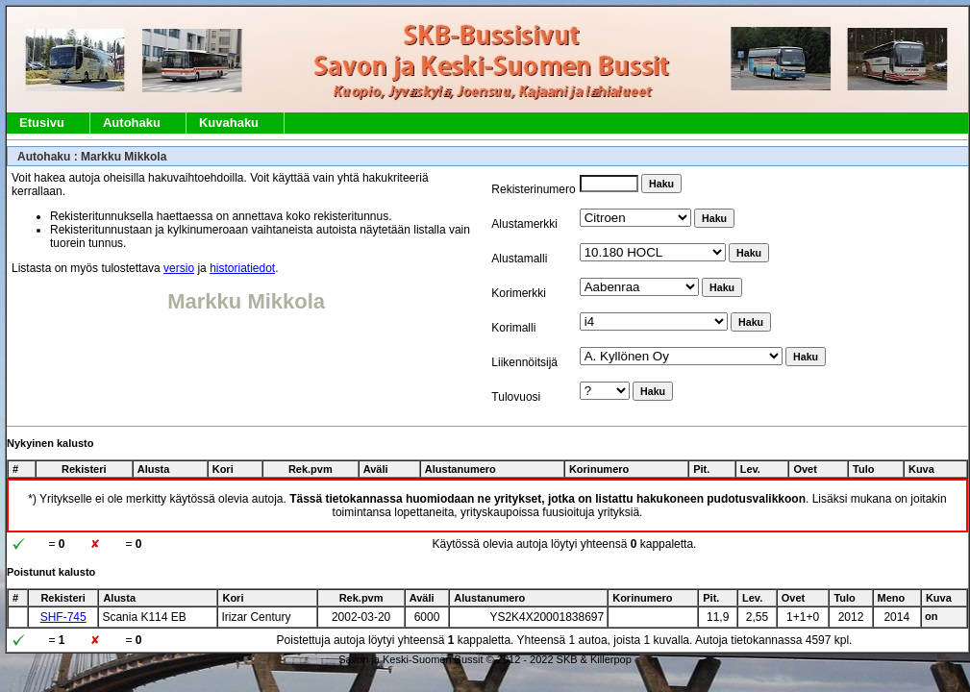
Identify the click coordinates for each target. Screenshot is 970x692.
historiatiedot (242, 268)
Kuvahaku (229, 122)
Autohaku (132, 122)
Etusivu (41, 122)
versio (178, 268)
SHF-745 (63, 617)
